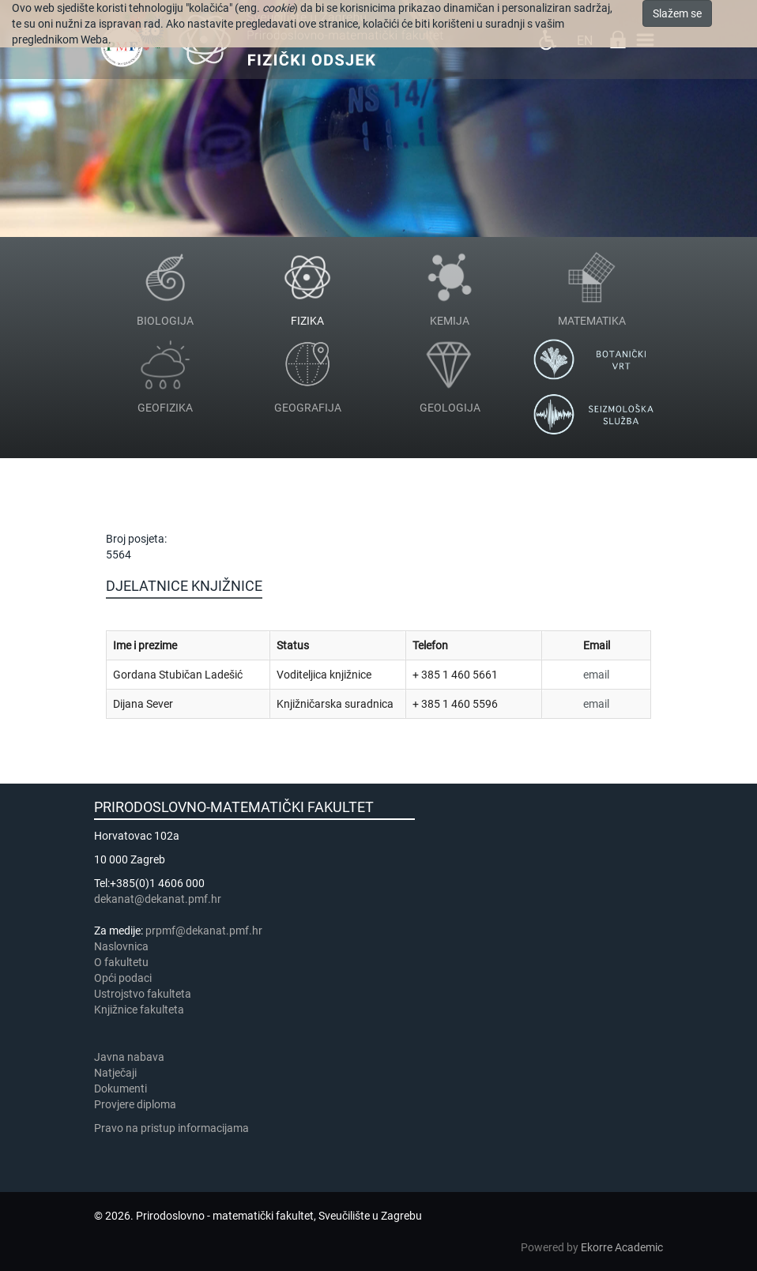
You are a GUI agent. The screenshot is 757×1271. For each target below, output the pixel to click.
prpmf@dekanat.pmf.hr (203, 930)
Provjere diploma (135, 1104)
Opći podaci (123, 978)
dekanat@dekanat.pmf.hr (157, 899)
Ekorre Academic (622, 1247)
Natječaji (115, 1072)
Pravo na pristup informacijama (174, 1128)
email (596, 674)
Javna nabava (129, 1057)
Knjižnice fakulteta (139, 1009)
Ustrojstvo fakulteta (142, 993)
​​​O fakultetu (121, 962)
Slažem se (677, 13)
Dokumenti (120, 1088)
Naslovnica (121, 946)
